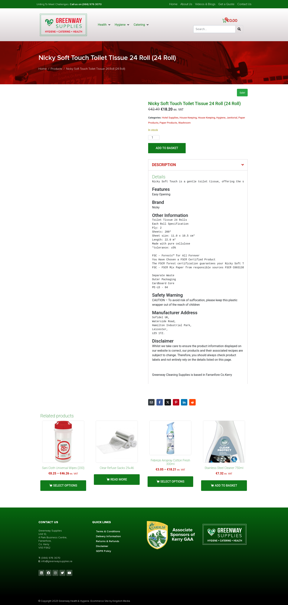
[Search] (239, 29)
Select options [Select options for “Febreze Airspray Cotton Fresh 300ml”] (172, 481)
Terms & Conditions (108, 531)
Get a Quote (226, 4)
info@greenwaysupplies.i (56, 561)
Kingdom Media (121, 601)
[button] (104, 25)
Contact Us (244, 4)
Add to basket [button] (226, 485)
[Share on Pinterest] (176, 402)
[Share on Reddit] (192, 402)
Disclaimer (102, 546)
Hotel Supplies (170, 117)
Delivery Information (108, 536)
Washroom (184, 122)
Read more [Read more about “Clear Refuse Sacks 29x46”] (118, 479)
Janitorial (232, 117)
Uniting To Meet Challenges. (53, 4)
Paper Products (168, 122)
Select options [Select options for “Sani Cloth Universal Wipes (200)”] (65, 485)
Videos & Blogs (205, 4)
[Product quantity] (153, 137)
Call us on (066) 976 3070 (85, 4)
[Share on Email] (151, 402)
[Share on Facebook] (159, 402)
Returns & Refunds (107, 541)
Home (173, 4)
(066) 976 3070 (50, 557)
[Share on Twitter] (168, 402)
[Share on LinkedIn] (184, 402)
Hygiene (220, 117)
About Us (186, 4)
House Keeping (188, 117)
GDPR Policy (103, 551)
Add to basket (167, 148)
